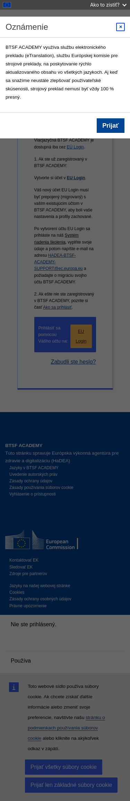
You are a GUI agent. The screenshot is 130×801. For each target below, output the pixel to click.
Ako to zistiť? (108, 5)
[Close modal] (120, 27)
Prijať (110, 125)
